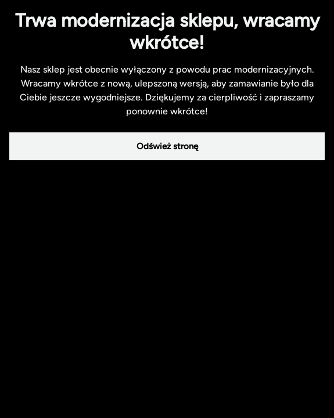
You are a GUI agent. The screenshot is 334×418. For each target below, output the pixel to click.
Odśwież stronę (167, 146)
